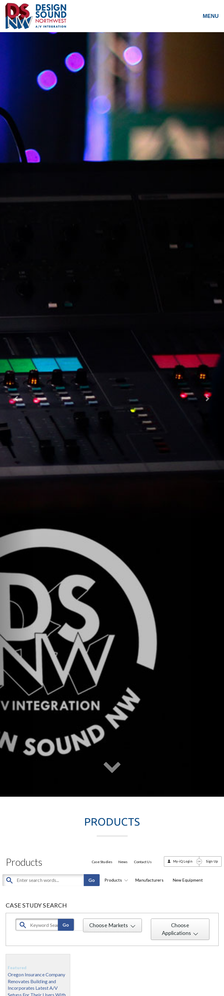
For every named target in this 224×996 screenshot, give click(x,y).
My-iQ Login (182, 861)
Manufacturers (149, 879)
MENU (211, 16)
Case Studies (102, 862)
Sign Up (212, 861)
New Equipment (188, 879)
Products (115, 879)
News (123, 862)
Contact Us (143, 862)
